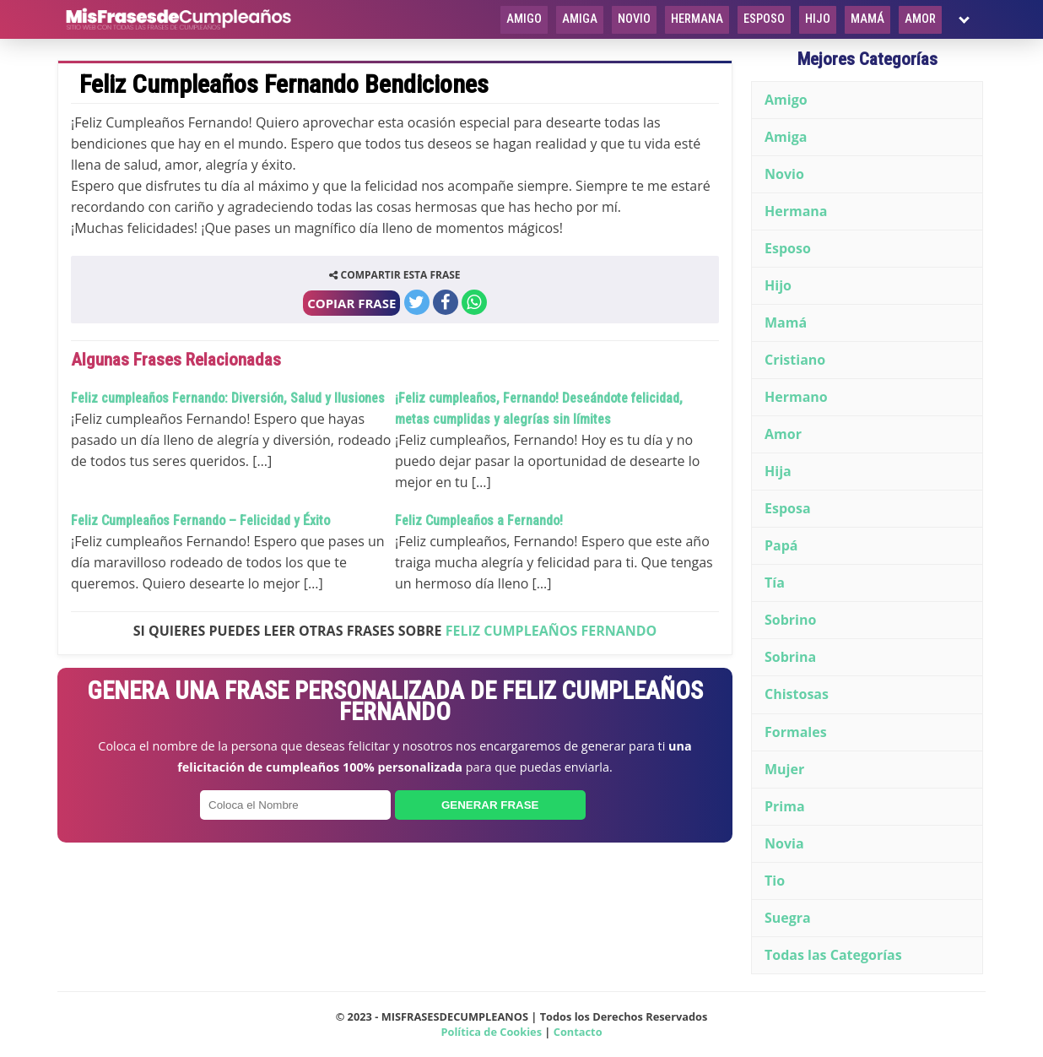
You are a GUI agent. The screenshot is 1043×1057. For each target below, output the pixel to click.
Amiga (579, 19)
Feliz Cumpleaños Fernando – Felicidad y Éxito (200, 520)
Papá (781, 545)
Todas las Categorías (833, 955)
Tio (775, 880)
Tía (775, 582)
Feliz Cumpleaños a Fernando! (479, 520)
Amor (920, 19)
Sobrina (790, 657)
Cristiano (795, 359)
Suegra (788, 917)
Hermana (697, 19)
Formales (796, 732)
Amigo (524, 19)
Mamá (867, 19)
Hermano (796, 397)
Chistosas (797, 694)
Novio (634, 19)
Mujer (784, 769)
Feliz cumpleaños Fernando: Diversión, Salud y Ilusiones (228, 398)
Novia (784, 843)
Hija (778, 471)
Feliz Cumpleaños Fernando (551, 630)
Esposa (788, 508)
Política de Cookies (491, 1031)
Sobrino (790, 619)
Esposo (764, 19)
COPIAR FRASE (351, 303)
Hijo (817, 19)
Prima (785, 806)
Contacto (578, 1031)
